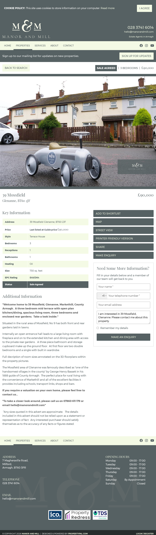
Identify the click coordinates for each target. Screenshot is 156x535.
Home (7, 45)
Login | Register (145, 533)
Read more (107, 8)
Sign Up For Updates (136, 56)
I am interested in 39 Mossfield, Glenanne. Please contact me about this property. (123, 317)
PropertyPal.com (78, 533)
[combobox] (102, 296)
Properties (23, 45)
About (54, 45)
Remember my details (114, 328)
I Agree (144, 8)
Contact (68, 45)
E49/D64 (34, 277)
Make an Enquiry (123, 337)
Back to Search (16, 67)
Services (40, 45)
